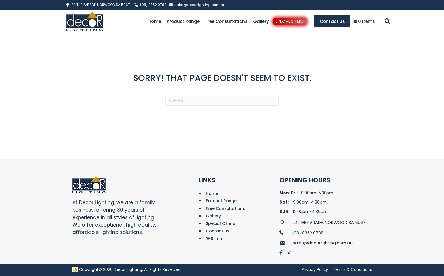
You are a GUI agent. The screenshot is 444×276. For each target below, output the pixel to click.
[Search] (386, 21)
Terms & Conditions (352, 269)
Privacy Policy (315, 269)
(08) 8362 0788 (153, 4)
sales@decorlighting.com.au (199, 4)
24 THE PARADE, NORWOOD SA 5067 (99, 4)
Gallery (261, 21)
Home (154, 21)
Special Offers (290, 21)
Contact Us (332, 21)
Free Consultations (226, 21)
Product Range (183, 21)
